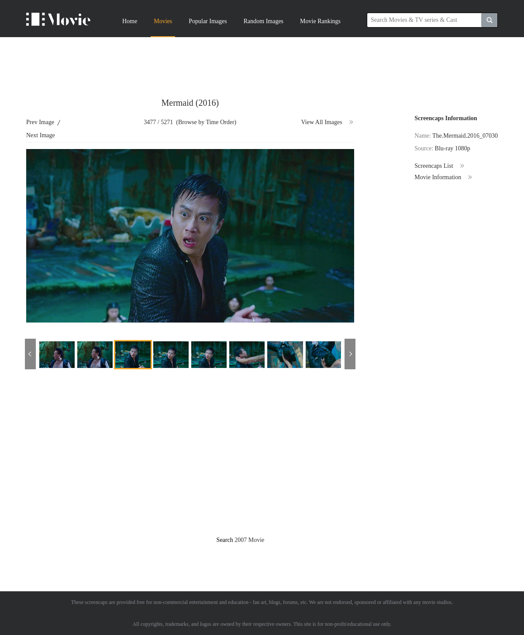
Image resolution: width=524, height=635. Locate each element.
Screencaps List (439, 166)
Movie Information (443, 177)
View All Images (327, 122)
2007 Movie (249, 540)
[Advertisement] (262, 61)
